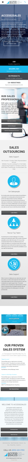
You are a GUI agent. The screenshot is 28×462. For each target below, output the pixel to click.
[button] (2, 2)
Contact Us (18, 445)
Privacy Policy (12, 445)
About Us (21, 443)
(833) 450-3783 (18, 450)
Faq (24, 443)
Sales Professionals (15, 443)
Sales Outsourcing (6, 443)
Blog (8, 445)
